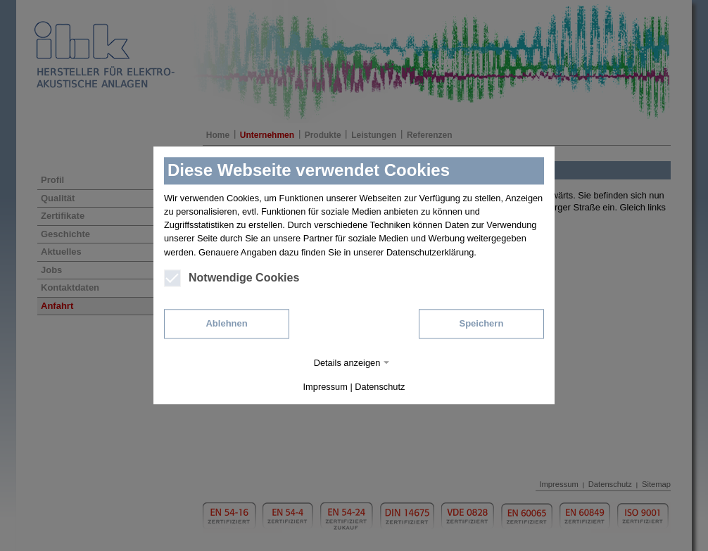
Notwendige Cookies (231, 278)
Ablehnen (226, 323)
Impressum (325, 387)
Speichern (481, 323)
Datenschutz (380, 387)
